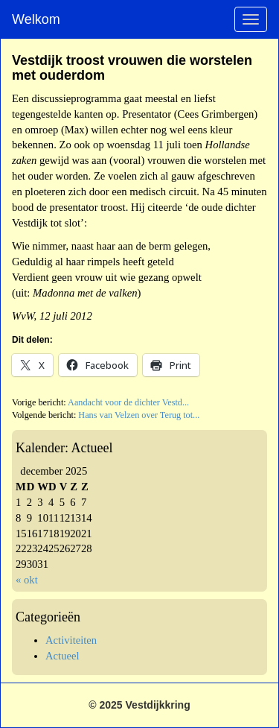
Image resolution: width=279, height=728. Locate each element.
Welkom (36, 19)
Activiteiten (71, 640)
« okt (27, 580)
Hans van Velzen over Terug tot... (138, 415)
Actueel (62, 656)
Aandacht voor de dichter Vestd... (128, 402)
